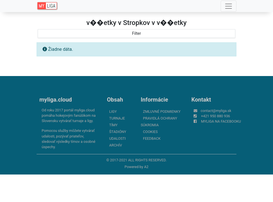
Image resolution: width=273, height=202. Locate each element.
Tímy (113, 125)
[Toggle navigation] (228, 6)
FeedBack (152, 138)
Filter (136, 33)
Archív (115, 145)
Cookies (150, 132)
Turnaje (117, 118)
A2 (146, 167)
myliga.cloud (55, 99)
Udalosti (117, 138)
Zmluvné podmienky (161, 111)
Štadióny (117, 132)
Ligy (113, 111)
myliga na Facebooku (221, 121)
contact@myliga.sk (216, 111)
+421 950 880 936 (215, 116)
